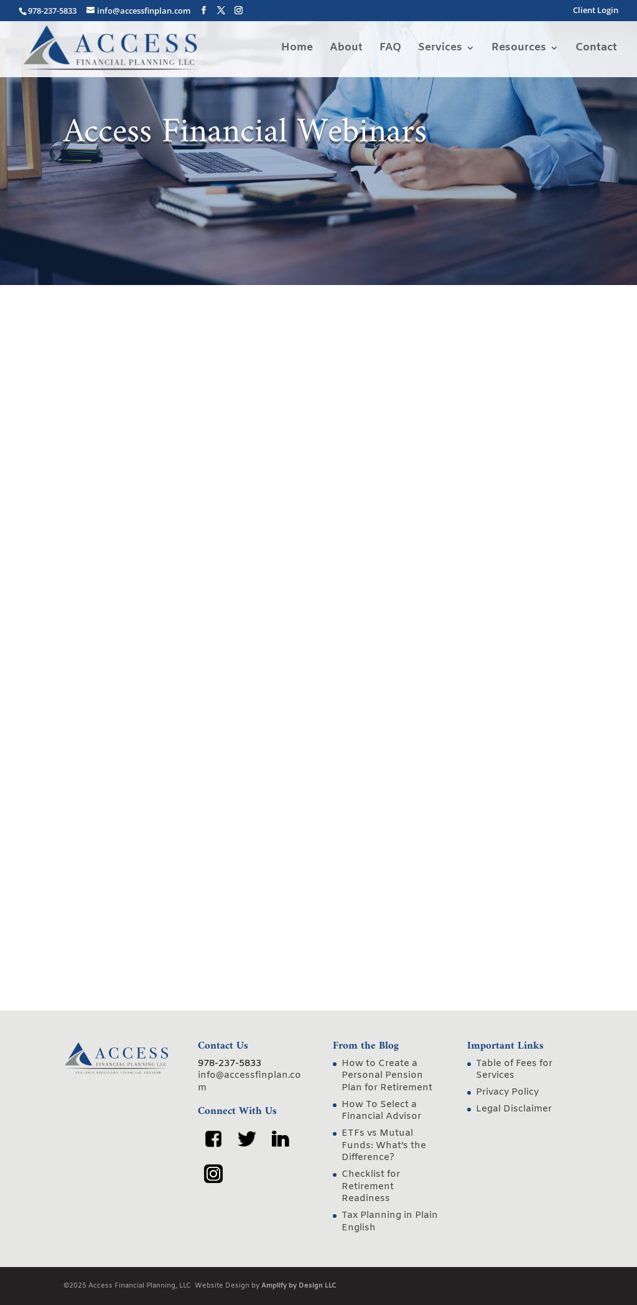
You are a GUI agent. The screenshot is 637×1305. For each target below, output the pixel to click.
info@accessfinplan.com (249, 1081)
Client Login (595, 11)
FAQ (390, 49)
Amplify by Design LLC (299, 1285)
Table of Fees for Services (514, 1069)
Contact (596, 49)
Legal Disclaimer (514, 1109)
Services (440, 49)
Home (297, 49)
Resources (518, 49)
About (346, 49)
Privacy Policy (507, 1092)
